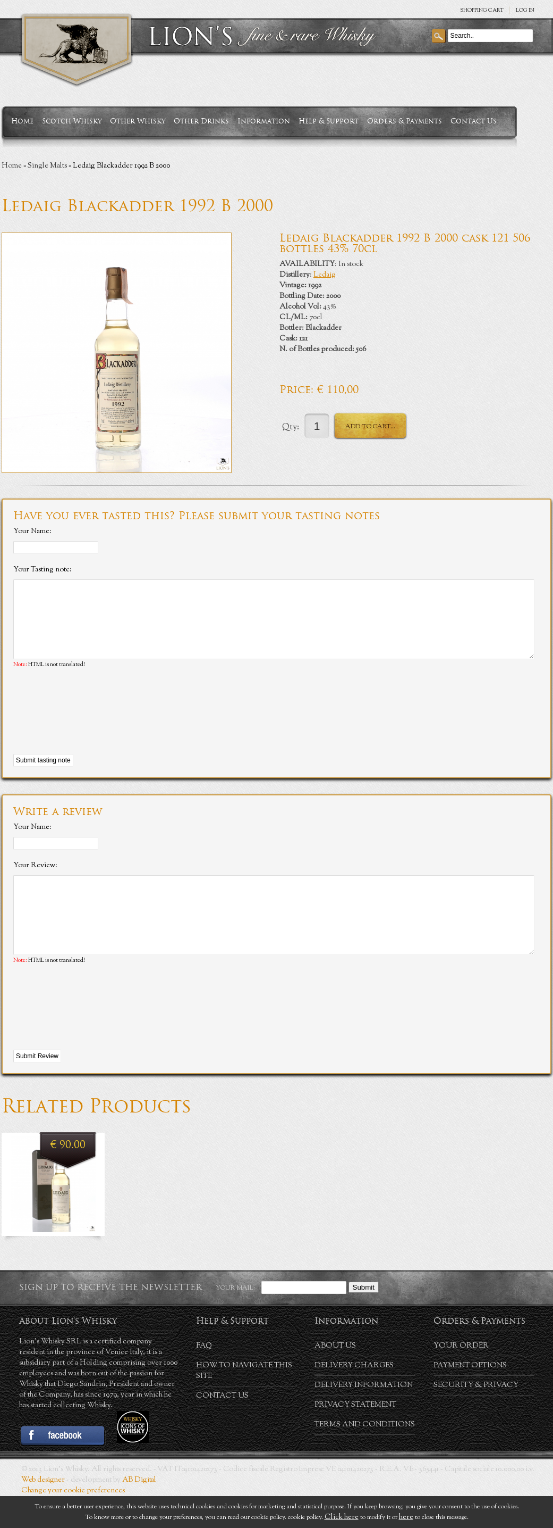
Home (22, 121)
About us (335, 1378)
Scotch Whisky (71, 121)
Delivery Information (363, 1417)
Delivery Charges (354, 1397)
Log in (525, 10)
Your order (461, 1378)
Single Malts (47, 166)
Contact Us (473, 121)
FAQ (204, 1378)
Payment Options (470, 1397)
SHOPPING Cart (482, 10)
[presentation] (94, 728)
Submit (364, 1319)
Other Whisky (137, 121)
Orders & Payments (404, 121)
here (406, 1517)
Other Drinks (201, 121)
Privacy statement (355, 1437)
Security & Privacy (475, 1417)
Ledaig (324, 275)
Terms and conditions (364, 1456)
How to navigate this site (244, 1403)
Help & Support (329, 121)
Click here (342, 1517)
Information (263, 121)
